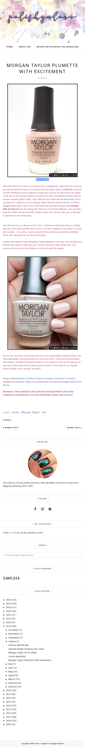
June (10, 667)
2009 (8, 724)
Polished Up (67, 202)
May (10, 671)
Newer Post (12, 427)
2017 (8, 694)
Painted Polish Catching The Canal (26, 648)
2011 (8, 716)
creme (15, 412)
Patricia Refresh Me (18, 645)
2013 (8, 709)
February (13, 682)
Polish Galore (34, 743)
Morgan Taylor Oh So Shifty (22, 652)
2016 (8, 698)
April (11, 675)
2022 (8, 614)
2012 (8, 713)
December (13, 630)
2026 (8, 599)
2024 (8, 607)
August (12, 641)
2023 (8, 611)
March (11, 679)
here (10, 532)
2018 (8, 690)
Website (20, 378)
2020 (8, 622)
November (13, 633)
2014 (8, 705)
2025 (8, 603)
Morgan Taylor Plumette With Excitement (29, 660)
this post (68, 395)
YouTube (69, 378)
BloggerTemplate (57, 743)
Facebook (30, 378)
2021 (8, 618)
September (13, 637)
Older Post (73, 427)
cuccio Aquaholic (17, 656)
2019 (8, 626)
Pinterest (59, 378)
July (10, 664)
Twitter (40, 378)
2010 (8, 720)
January (12, 686)
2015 (8, 701)
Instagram (48, 378)
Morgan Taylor (30, 412)
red (44, 412)
